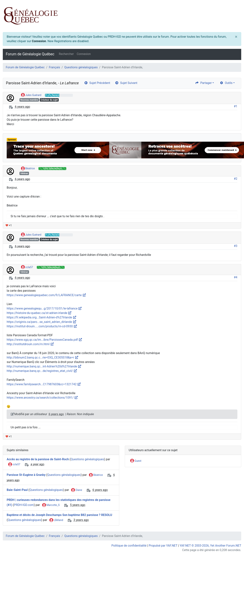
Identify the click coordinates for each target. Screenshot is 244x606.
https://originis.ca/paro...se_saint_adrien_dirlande (42, 322)
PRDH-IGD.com (24, 505)
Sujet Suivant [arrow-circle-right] (126, 83)
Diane (76, 490)
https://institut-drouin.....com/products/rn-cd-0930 (42, 326)
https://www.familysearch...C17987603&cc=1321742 (44, 384)
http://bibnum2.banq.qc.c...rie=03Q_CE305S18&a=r (43, 357)
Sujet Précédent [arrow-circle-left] (97, 83)
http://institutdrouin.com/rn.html (30, 344)
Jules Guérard (31, 95)
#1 (235, 106)
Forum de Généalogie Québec (30, 54)
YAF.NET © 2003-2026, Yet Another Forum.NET (210, 545)
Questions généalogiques (81, 67)
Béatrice (28, 168)
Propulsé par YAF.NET (163, 545)
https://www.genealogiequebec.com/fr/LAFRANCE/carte (46, 295)
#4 (235, 277)
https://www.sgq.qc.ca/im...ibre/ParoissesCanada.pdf (44, 339)
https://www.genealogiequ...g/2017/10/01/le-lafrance (44, 308)
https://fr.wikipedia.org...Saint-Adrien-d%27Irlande (42, 317)
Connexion (39, 41)
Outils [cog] (226, 83)
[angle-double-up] (233, 594)
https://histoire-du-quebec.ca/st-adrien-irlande (39, 313)
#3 (235, 246)
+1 (9, 225)
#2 (235, 178)
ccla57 (27, 267)
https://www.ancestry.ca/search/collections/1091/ (42, 397)
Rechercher (66, 54)
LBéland (56, 520)
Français (54, 67)
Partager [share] (203, 83)
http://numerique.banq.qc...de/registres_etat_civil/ (42, 371)
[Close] (236, 36)
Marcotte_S (51, 505)
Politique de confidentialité (129, 545)
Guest (135, 461)
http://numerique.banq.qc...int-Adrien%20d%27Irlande (44, 366)
